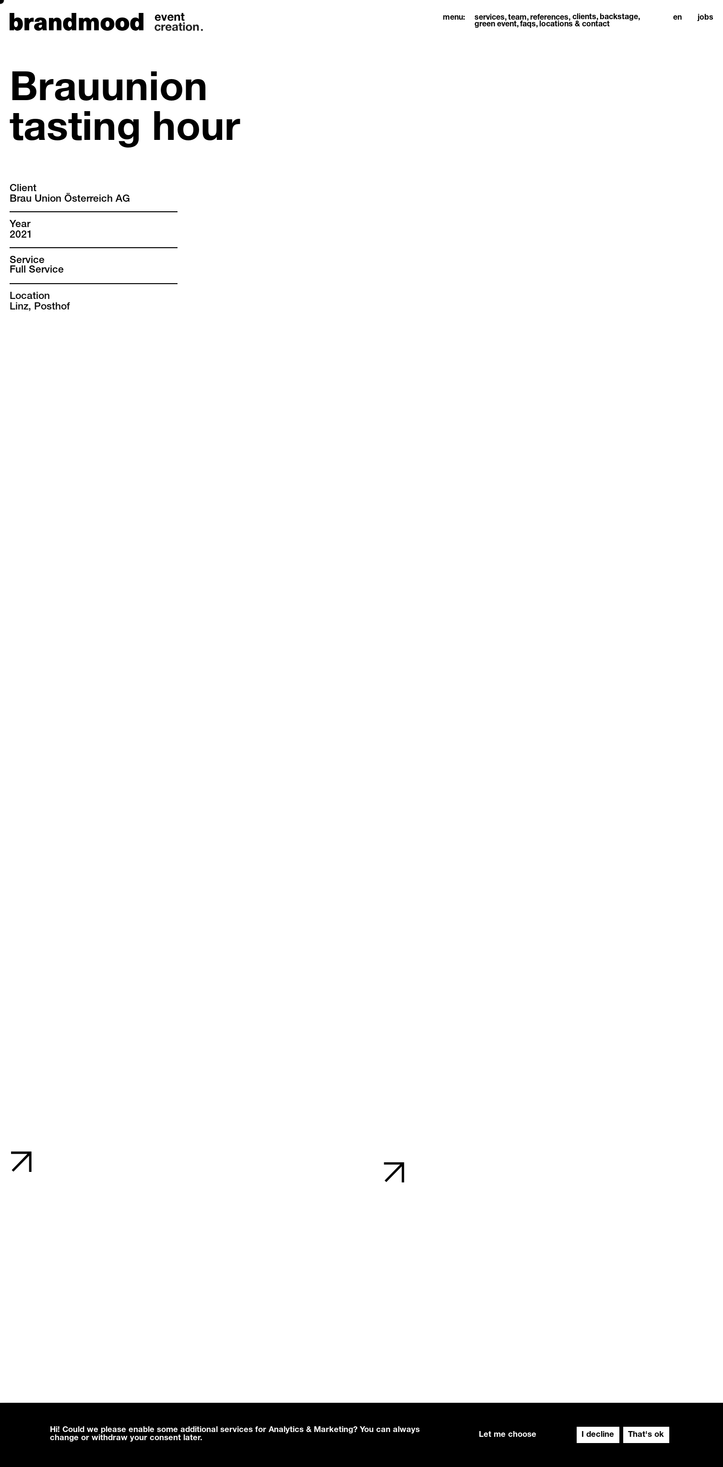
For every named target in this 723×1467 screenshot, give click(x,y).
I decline (597, 1435)
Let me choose (507, 1435)
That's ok (646, 1435)
